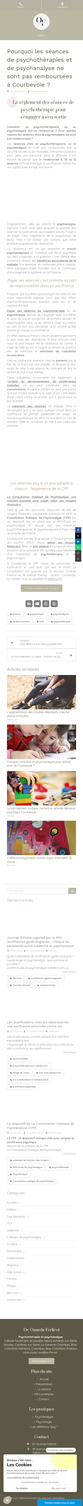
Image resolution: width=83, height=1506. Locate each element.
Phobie (11, 1286)
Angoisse (13, 1265)
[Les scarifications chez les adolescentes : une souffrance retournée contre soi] (41, 1004)
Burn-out (12, 1293)
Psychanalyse (16, 1216)
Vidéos (11, 1209)
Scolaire (12, 1244)
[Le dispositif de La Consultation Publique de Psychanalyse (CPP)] (41, 1106)
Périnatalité (14, 1251)
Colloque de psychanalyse (24, 1237)
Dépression (14, 1272)
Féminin (12, 1279)
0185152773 (55, 579)
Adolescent (14, 1300)
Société (12, 1202)
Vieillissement (15, 1258)
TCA (9, 1223)
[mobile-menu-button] (41, 35)
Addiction (13, 1230)
